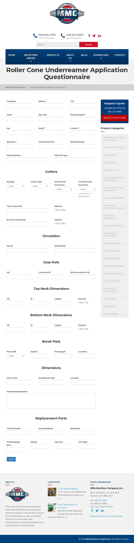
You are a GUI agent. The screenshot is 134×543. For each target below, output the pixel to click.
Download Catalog (113, 516)
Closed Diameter (46, 141)
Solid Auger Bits (111, 281)
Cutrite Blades (14, 428)
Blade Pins (75, 428)
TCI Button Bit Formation (85, 183)
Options (58, 206)
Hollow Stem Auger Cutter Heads (113, 189)
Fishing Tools (110, 163)
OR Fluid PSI (60, 246)
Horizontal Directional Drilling (113, 206)
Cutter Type (36, 181)
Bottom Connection (16, 219)
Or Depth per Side (46, 378)
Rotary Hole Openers (114, 266)
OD (8, 272)
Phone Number (77, 114)
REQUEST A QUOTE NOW (114, 117)
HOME (11, 55)
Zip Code (42, 114)
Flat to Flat (12, 378)
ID (32, 298)
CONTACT (120, 55)
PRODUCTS (53, 55)
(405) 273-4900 (100, 500)
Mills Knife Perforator (109, 216)
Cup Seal (58, 442)
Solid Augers (109, 299)
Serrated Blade (45, 428)
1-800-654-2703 (106, 506)
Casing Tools (110, 155)
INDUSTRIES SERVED (31, 57)
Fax (8, 128)
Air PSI (10, 246)
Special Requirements (17, 391)
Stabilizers (108, 306)
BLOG (84, 55)
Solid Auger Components (109, 290)
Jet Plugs (82, 442)
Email (41, 128)
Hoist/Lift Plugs (111, 170)
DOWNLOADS (101, 55)
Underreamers (110, 314)
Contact (74, 128)
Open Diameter (77, 141)
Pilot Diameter (14, 155)
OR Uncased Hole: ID (80, 272)
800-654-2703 (115, 108)
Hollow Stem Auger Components (113, 179)
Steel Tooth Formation (60, 183)
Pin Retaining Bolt (13, 443)
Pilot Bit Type (60, 155)
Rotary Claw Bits (111, 251)
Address (42, 101)
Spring (34, 442)
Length (57, 298)
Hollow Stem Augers (113, 198)
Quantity (11, 141)
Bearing (10, 181)
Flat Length (59, 351)
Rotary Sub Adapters (113, 274)
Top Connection (14, 206)
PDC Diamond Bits (112, 243)
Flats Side (11, 351)
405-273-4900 (114, 111)
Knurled (82, 298)
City (72, 101)
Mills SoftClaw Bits (113, 226)
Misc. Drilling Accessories (109, 234)
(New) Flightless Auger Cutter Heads (114, 138)
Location (82, 351)
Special (34, 351)
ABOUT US (70, 57)
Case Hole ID (44, 272)
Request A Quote (97, 516)
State (9, 114)
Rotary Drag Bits (111, 258)
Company (11, 101)
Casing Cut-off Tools (114, 147)
